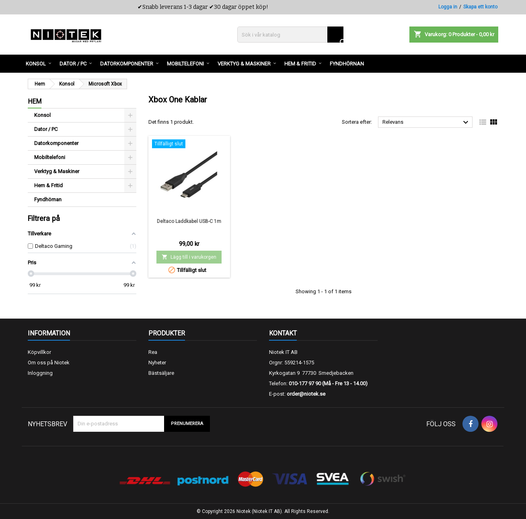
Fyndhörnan (48, 199)
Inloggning (40, 373)
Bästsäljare (161, 373)
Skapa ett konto (480, 7)
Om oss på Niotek (49, 363)
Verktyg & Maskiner (56, 171)
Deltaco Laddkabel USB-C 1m (189, 221)
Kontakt (283, 333)
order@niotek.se (306, 394)
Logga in (447, 7)
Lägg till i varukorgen (189, 257)
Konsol (42, 115)
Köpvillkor (39, 352)
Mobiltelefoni (49, 157)
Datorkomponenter (56, 143)
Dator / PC (46, 129)
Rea (152, 352)
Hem (34, 101)
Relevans (426, 122)
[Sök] (290, 35)
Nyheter (157, 363)
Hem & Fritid (48, 185)
